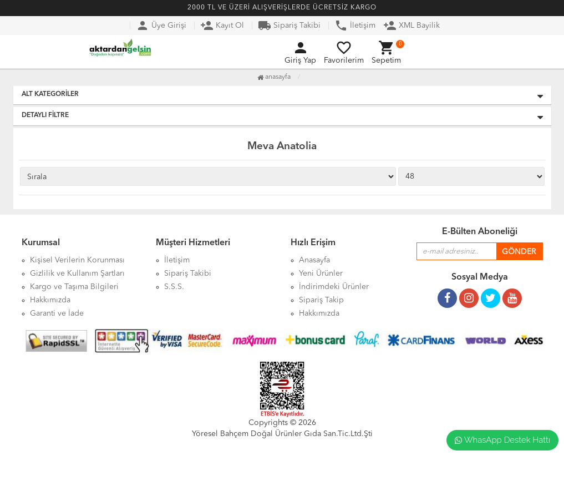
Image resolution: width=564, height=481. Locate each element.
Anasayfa (274, 77)
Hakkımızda (319, 313)
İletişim (354, 25)
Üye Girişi (161, 25)
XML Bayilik (411, 25)
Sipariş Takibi (289, 25)
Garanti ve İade (57, 313)
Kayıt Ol (222, 25)
